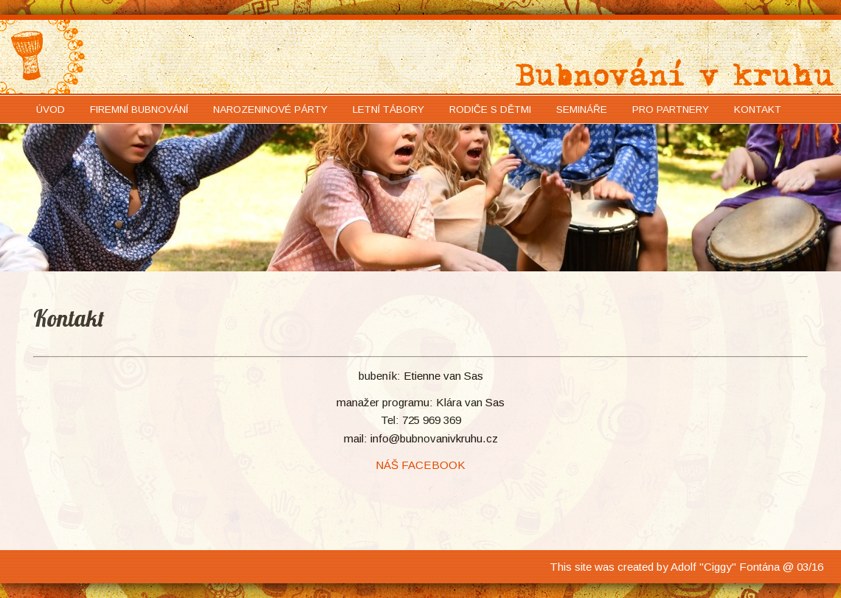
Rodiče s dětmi (490, 109)
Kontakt (757, 109)
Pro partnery (670, 109)
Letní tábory (388, 109)
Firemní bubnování (139, 109)
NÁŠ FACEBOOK (420, 465)
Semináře (581, 109)
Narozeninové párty (270, 109)
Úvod (50, 109)
